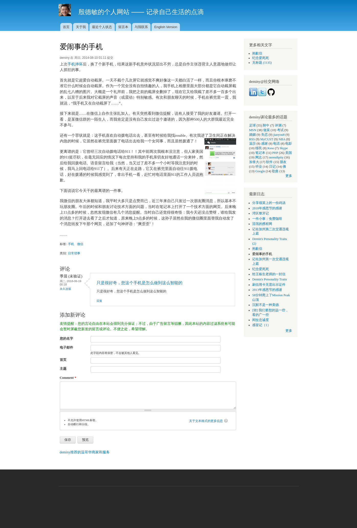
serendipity (276, 157)
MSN (252, 130)
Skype (284, 148)
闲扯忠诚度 (260, 320)
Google (260, 171)
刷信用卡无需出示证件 (268, 284)
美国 (288, 153)
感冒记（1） (261, 325)
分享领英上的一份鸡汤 (268, 203)
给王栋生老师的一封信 (268, 274)
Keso (270, 148)
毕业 (258, 166)
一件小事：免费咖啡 (267, 219)
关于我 (81, 27)
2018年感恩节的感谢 (267, 208)
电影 (288, 143)
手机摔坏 (75, 64)
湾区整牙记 (260, 213)
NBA (282, 139)
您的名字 (66, 338)
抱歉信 (257, 53)
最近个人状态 (102, 27)
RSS (252, 139)
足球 (252, 125)
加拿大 (254, 162)
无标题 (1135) (262, 62)
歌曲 (275, 171)
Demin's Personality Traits (269, 279)
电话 (276, 143)
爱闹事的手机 (262, 254)
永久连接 (65, 288)
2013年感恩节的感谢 (267, 290)
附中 (266, 125)
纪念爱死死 (260, 58)
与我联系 (141, 27)
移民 (258, 148)
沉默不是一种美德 (265, 305)
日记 (272, 166)
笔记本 (260, 153)
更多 (288, 176)
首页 (66, 27)
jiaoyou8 (279, 134)
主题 (63, 369)
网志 (258, 157)
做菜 (266, 130)
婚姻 (252, 134)
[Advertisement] (179, 504)
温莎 (252, 143)
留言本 (123, 27)
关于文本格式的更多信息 (206, 421)
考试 (280, 130)
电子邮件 (66, 347)
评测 (278, 125)
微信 (80, 244)
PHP (275, 153)
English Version (165, 27)
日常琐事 (74, 253)
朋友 (283, 162)
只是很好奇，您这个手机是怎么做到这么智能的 (139, 282)
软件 (269, 162)
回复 (99, 300)
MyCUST (266, 139)
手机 (71, 244)
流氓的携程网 (262, 224)
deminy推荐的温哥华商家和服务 (85, 452)
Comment (68, 378)
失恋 (264, 134)
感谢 (264, 143)
